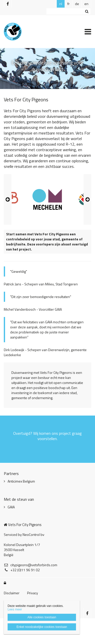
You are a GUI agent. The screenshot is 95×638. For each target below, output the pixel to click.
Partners (11, 473)
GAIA (11, 507)
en (86, 3)
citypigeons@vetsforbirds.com (30, 564)
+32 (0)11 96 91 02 (22, 570)
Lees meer (15, 609)
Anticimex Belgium (21, 481)
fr (68, 3)
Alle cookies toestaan (41, 617)
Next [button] (87, 199)
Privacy (32, 593)
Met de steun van (19, 499)
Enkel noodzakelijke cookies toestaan (41, 627)
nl (60, 3)
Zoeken (86, 11)
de (77, 3)
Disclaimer (12, 593)
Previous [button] (7, 199)
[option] (47, 199)
